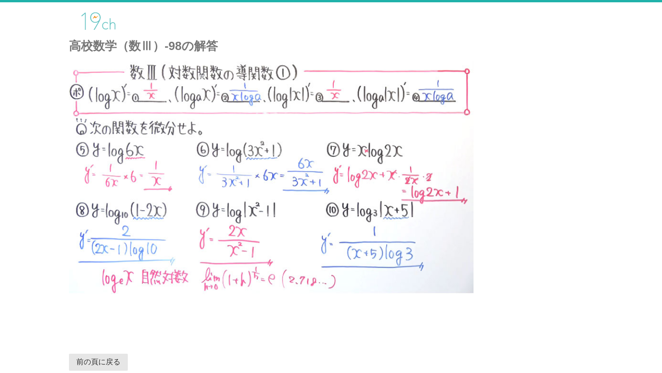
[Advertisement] (286, 319)
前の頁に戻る (98, 362)
